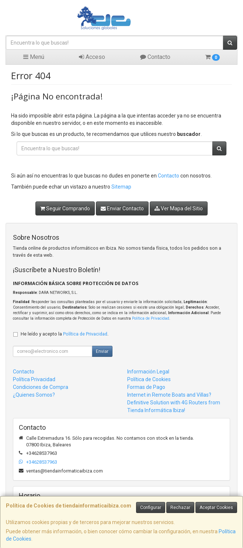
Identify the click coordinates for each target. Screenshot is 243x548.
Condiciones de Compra (40, 387)
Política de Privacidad (150, 318)
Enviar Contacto (122, 208)
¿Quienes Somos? (34, 395)
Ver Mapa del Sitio (179, 208)
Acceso (92, 56)
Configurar (150, 507)
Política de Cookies (149, 379)
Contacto (155, 56)
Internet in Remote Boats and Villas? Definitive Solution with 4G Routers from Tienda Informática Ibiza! (173, 402)
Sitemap (121, 187)
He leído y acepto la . (64, 334)
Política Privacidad (34, 379)
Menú (33, 56)
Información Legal (148, 372)
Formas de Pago (146, 387)
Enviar (102, 351)
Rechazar (180, 507)
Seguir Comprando (65, 208)
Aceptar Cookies (216, 507)
